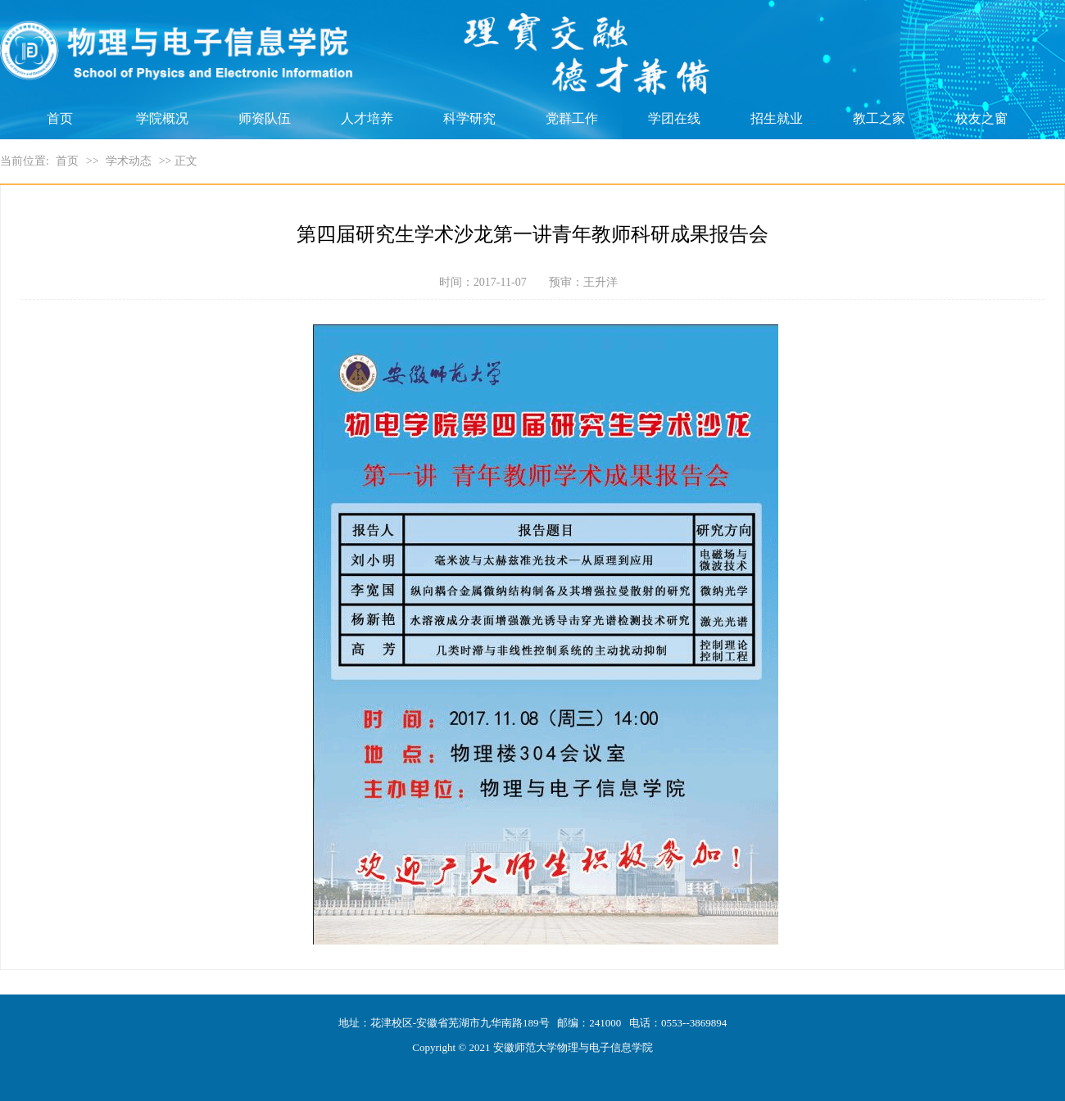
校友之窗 (981, 118)
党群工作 (572, 118)
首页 (60, 118)
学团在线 (674, 118)
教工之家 (879, 118)
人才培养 (367, 118)
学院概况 (162, 118)
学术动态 (129, 161)
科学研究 (469, 118)
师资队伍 (264, 118)
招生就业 (776, 118)
